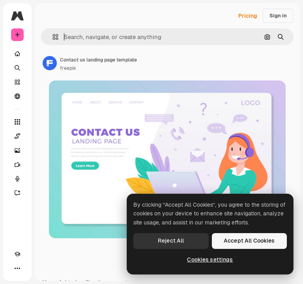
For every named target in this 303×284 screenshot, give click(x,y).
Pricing (247, 15)
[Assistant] (17, 193)
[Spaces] (17, 136)
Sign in (278, 15)
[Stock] (17, 82)
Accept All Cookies (249, 240)
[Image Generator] (17, 150)
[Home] (17, 53)
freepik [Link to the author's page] (68, 68)
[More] (17, 268)
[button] (52, 37)
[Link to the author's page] (50, 63)
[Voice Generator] (17, 178)
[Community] (17, 96)
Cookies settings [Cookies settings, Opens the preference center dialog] (210, 259)
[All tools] (17, 122)
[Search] (17, 68)
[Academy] (17, 254)
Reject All (171, 240)
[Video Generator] (17, 164)
